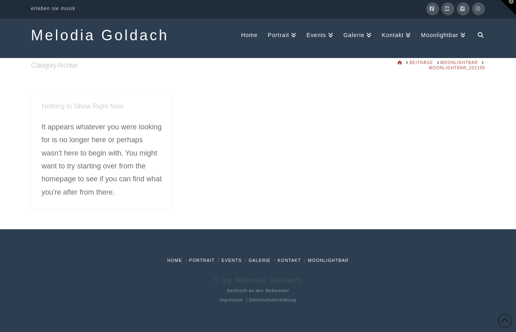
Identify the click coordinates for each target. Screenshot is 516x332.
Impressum (231, 300)
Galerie (260, 260)
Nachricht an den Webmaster (258, 290)
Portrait (201, 260)
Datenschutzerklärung (272, 300)
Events (232, 260)
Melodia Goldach (100, 35)
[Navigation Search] (477, 35)
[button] (508, 7)
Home (174, 260)
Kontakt (289, 260)
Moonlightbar (328, 260)
